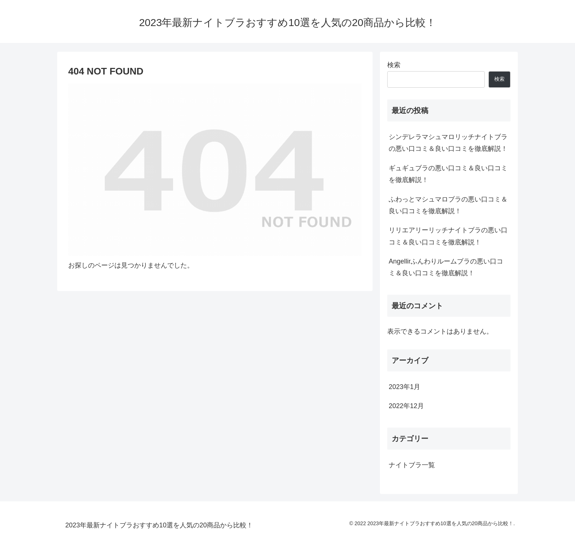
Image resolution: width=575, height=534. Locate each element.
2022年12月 (406, 406)
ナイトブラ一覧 (412, 465)
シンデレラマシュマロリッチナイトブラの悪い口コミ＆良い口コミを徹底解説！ (448, 142)
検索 (393, 65)
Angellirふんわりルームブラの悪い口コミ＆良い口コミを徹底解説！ (446, 267)
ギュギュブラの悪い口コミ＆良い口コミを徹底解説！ (448, 174)
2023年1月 (404, 386)
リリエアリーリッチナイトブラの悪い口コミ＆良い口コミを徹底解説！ (448, 236)
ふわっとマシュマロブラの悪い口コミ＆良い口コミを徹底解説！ (448, 205)
